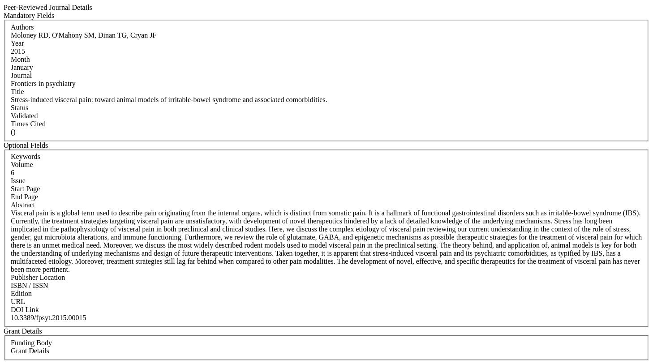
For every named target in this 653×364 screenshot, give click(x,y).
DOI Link (25, 309)
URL (18, 301)
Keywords (25, 156)
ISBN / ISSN (29, 285)
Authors (22, 27)
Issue (18, 180)
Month (20, 59)
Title (17, 91)
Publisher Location (38, 277)
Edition (21, 293)
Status (19, 107)
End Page (24, 197)
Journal (21, 75)
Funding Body (31, 343)
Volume (22, 164)
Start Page (25, 189)
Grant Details (30, 351)
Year (17, 43)
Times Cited (28, 124)
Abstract (23, 205)
